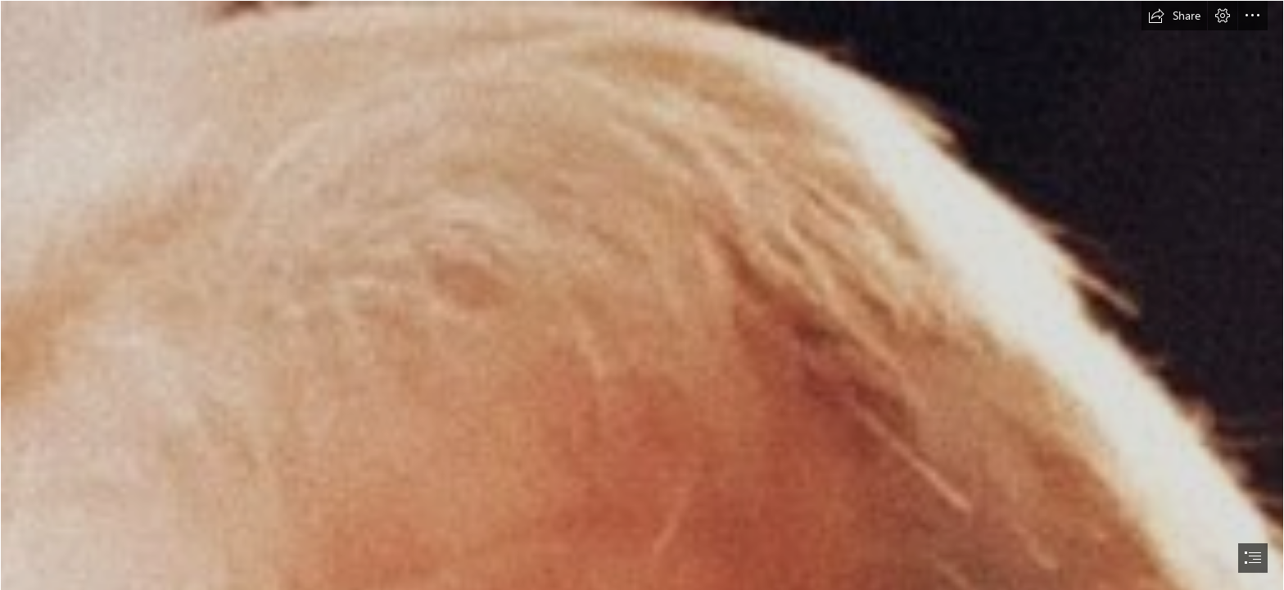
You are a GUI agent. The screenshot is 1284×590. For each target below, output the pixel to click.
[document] (642, 295)
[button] (1174, 15)
